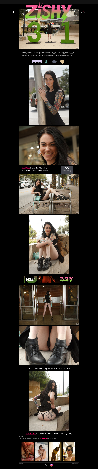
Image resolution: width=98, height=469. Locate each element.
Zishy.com (29, 170)
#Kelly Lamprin (37, 62)
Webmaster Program (75, 463)
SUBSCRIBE (26, 168)
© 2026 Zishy (21, 463)
